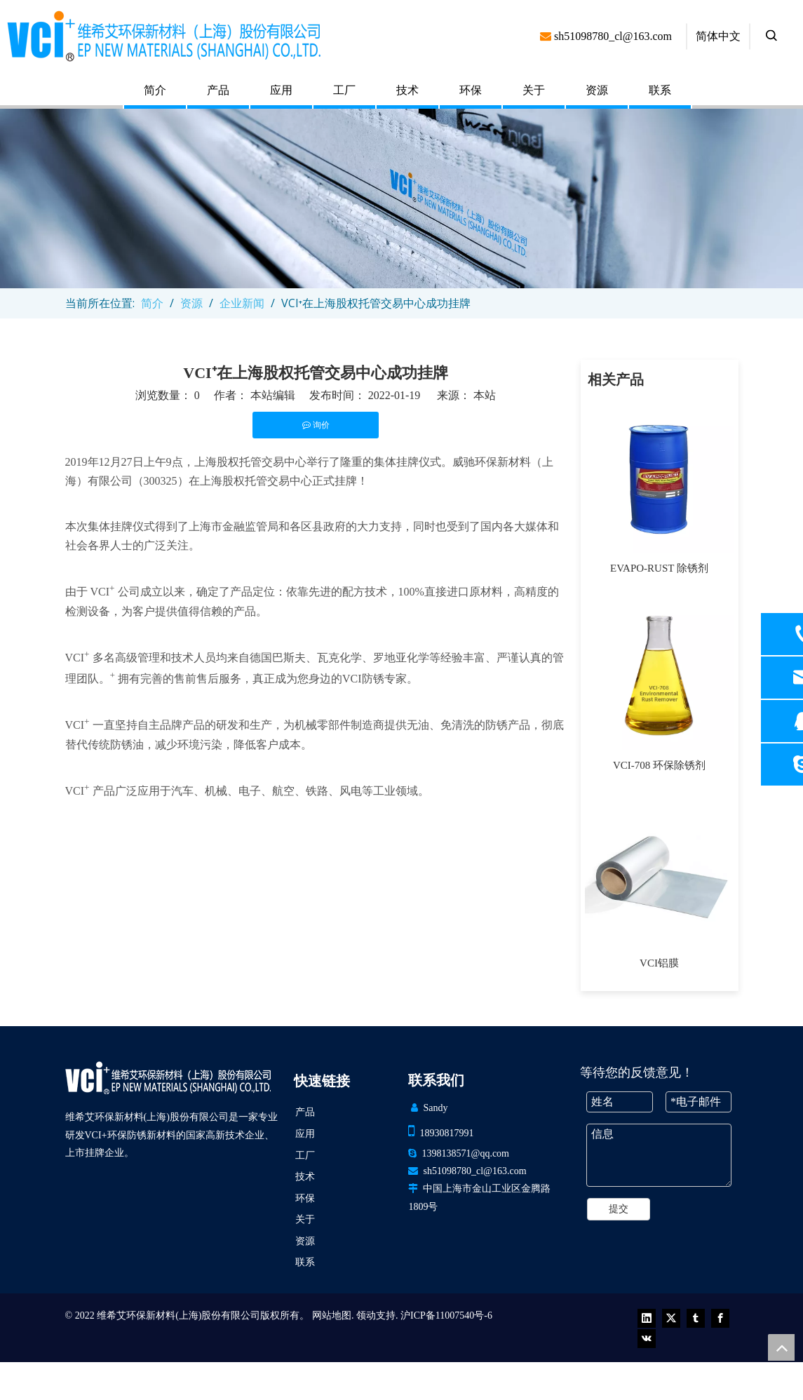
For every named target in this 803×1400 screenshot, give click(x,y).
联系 (660, 90)
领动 (366, 1315)
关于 (533, 90)
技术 (407, 90)
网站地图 (331, 1315)
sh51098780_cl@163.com (474, 1171)
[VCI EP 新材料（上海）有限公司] (168, 1077)
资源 (597, 90)
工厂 (344, 90)
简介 (155, 90)
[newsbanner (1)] (401, 198)
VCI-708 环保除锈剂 (659, 765)
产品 (218, 90)
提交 (618, 1209)
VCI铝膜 (659, 963)
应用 (281, 90)
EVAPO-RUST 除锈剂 (659, 568)
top (781, 1347)
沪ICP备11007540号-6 (446, 1315)
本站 (484, 395)
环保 (470, 90)
